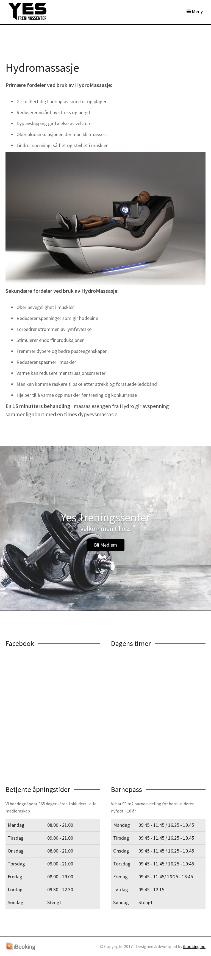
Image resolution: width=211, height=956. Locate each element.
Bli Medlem (105, 545)
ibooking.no (194, 946)
